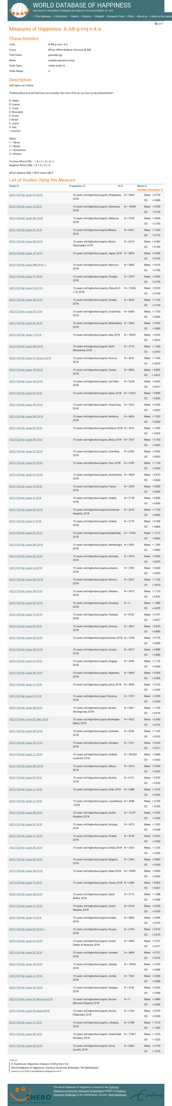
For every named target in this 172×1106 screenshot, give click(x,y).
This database (43, 16)
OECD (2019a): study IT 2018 (25, 334)
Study (14, 186)
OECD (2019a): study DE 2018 (25, 556)
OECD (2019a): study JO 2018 (25, 976)
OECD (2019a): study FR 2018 (25, 486)
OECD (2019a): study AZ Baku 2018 (28, 719)
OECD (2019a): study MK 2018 (26, 346)
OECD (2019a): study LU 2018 (25, 801)
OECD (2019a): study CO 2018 (25, 451)
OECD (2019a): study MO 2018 (26, 766)
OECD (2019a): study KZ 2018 (25, 533)
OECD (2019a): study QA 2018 (25, 871)
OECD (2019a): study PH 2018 (26, 195)
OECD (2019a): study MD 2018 (26, 416)
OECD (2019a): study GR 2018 (25, 637)
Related (99, 16)
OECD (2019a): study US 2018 (25, 941)
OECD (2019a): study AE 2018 (25, 1034)
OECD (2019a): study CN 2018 (25, 288)
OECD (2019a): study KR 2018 (25, 1045)
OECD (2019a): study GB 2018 (25, 812)
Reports (87, 16)
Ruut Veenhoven (117, 1094)
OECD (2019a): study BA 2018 (25, 707)
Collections (61, 16)
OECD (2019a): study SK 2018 (25, 742)
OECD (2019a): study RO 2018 (25, 603)
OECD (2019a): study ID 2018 (25, 206)
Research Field (116, 16)
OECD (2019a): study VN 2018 (25, 381)
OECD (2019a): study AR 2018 (25, 672)
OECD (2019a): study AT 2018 (25, 777)
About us (142, 16)
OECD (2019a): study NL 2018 (25, 323)
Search (75, 16)
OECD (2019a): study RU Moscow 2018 (30, 999)
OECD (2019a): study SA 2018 (25, 894)
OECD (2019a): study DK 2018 (25, 731)
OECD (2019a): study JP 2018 (25, 253)
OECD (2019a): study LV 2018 (25, 684)
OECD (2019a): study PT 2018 (25, 276)
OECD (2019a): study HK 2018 (25, 404)
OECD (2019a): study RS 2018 (25, 847)
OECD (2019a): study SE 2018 (25, 952)
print (159, 23)
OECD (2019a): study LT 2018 (25, 1022)
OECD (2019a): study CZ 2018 (25, 906)
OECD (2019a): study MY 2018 (26, 218)
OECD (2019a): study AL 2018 (25, 230)
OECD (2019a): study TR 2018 (25, 882)
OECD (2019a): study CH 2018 (25, 474)
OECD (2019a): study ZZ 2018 (25, 754)
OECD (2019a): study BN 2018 (25, 241)
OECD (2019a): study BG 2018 (25, 859)
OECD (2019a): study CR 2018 (25, 311)
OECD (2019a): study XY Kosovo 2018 (30, 358)
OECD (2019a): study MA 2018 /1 (27, 264)
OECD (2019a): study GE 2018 (25, 824)
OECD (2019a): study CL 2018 (25, 789)
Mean (142, 186)
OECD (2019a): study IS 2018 (25, 917)
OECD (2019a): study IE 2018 (25, 498)
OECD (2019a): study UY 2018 (25, 661)
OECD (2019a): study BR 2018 (25, 439)
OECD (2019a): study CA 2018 (25, 964)
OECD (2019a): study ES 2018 (25, 393)
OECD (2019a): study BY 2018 (25, 428)
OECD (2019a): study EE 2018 (25, 626)
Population (77, 186)
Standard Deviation (150, 189)
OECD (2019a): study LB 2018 (25, 568)
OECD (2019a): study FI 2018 (25, 521)
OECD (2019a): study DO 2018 (26, 509)
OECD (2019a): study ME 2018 (26, 544)
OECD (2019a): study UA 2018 (25, 299)
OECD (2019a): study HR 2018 (25, 649)
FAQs (131, 16)
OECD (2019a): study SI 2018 (25, 696)
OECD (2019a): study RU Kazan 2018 (29, 1010)
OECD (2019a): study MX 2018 (26, 579)
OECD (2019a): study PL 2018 (25, 836)
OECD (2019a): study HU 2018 (25, 987)
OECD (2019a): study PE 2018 (25, 463)
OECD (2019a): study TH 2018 (25, 614)
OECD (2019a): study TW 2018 (26, 369)
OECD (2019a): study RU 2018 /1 (27, 929)
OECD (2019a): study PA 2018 (25, 591)
